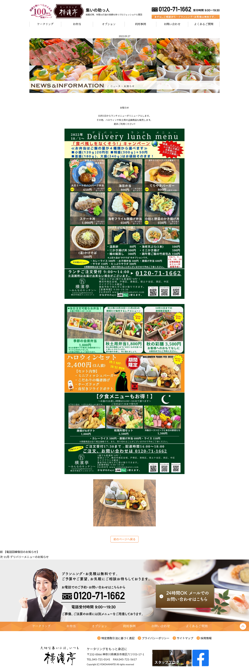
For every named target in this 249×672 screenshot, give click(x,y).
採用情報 (206, 638)
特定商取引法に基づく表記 (118, 638)
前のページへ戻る (124, 539)
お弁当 (77, 24)
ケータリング (45, 24)
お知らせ (124, 107)
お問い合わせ (172, 24)
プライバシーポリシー (155, 638)
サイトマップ (185, 638)
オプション (109, 24)
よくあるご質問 (203, 24)
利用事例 (140, 24)
